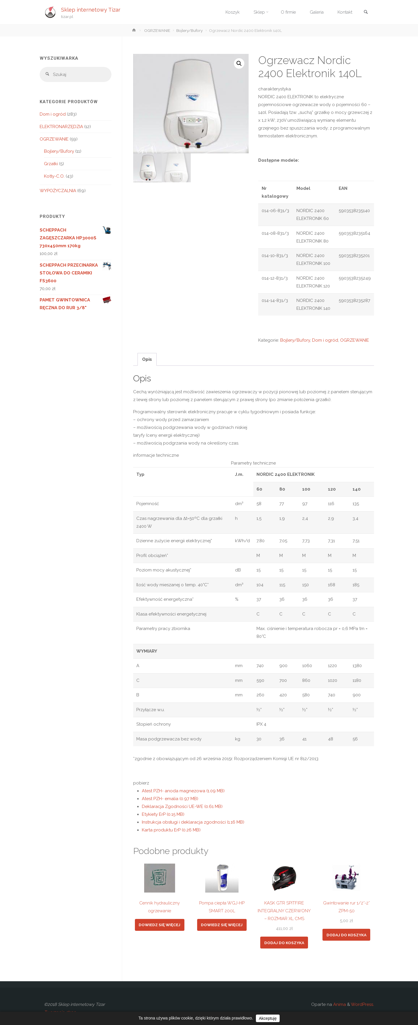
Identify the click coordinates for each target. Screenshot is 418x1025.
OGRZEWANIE (157, 30)
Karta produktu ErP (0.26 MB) (171, 830)
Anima (339, 1004)
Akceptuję (267, 1018)
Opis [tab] (147, 359)
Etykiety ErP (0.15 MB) (163, 814)
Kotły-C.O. (54, 176)
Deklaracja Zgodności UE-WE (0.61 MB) (182, 806)
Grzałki (51, 163)
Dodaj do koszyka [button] (284, 942)
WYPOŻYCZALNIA (58, 190)
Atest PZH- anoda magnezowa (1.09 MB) (183, 790)
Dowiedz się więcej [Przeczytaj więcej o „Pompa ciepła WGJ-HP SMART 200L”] (222, 924)
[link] (365, 12)
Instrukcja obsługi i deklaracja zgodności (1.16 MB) (193, 822)
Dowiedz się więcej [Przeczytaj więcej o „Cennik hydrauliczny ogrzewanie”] (159, 924)
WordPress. (362, 1004)
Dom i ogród (325, 340)
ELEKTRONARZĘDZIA (61, 126)
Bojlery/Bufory (189, 30)
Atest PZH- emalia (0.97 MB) (170, 798)
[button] (239, 63)
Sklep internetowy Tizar (90, 9)
